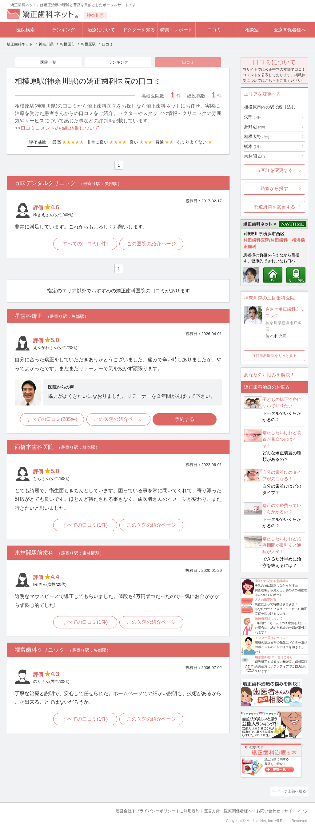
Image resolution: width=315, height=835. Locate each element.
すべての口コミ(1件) (85, 244)
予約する (185, 420)
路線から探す (274, 188)
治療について (101, 29)
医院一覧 (48, 62)
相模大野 (256, 136)
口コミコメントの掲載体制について (60, 128)
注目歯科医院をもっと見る (274, 356)
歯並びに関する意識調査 (272, 581)
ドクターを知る (139, 29)
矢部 (252, 116)
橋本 (252, 146)
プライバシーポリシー (156, 810)
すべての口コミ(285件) (51, 420)
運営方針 (212, 810)
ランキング (63, 29)
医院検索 (25, 29)
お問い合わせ (268, 810)
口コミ (214, 29)
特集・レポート (176, 29)
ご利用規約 (190, 810)
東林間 (254, 156)
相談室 (252, 29)
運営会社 (124, 810)
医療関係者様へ (289, 29)
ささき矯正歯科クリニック (284, 312)
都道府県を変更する (274, 206)
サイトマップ (296, 810)
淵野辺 (254, 126)
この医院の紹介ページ (152, 244)
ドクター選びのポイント (272, 637)
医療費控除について (269, 618)
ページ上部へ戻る (290, 791)
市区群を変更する (274, 170)
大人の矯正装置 (265, 599)
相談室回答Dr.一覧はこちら (274, 657)
